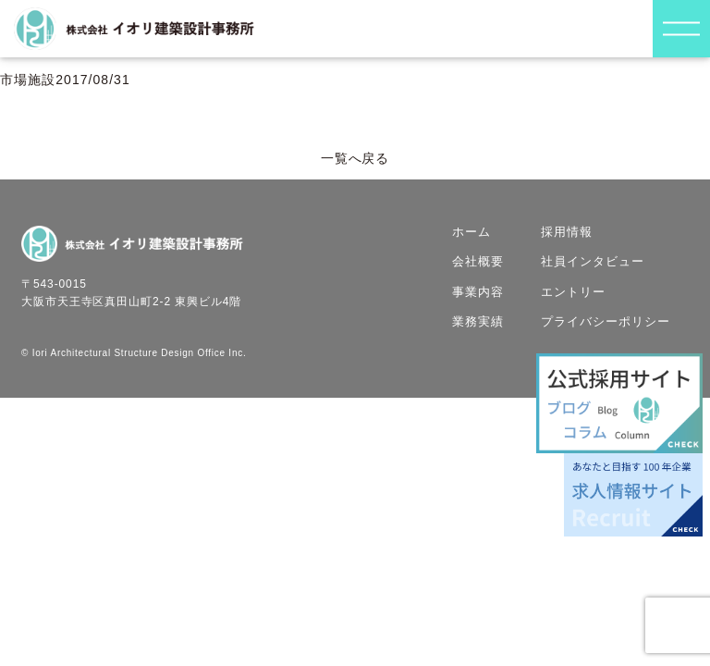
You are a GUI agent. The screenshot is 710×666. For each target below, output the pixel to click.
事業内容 (478, 292)
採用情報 (567, 232)
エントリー (573, 292)
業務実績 (478, 321)
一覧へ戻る (355, 158)
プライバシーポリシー (606, 321)
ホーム (471, 232)
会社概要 (478, 261)
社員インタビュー (592, 261)
